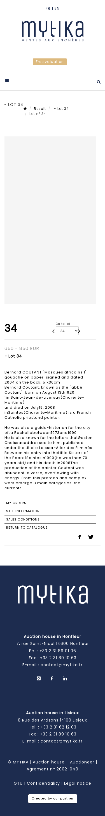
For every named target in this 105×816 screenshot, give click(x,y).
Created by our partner (53, 798)
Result (40, 108)
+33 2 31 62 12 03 (58, 727)
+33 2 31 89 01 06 (57, 651)
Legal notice (77, 783)
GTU (18, 783)
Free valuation (50, 61)
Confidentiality (43, 783)
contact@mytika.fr (62, 665)
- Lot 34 (61, 108)
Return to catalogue (27, 527)
